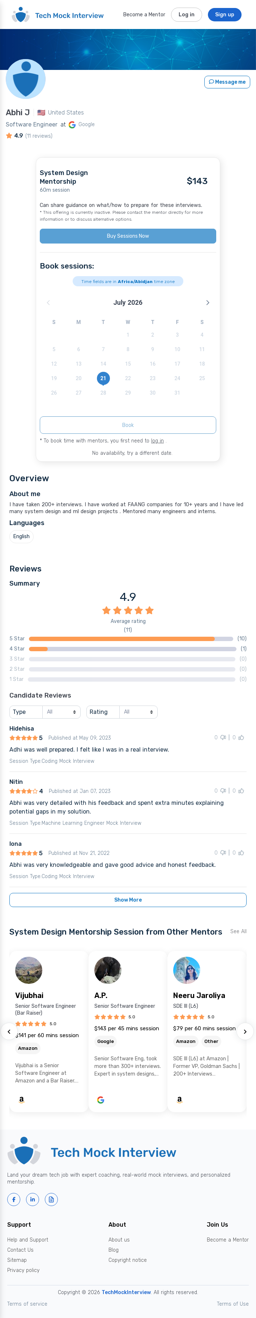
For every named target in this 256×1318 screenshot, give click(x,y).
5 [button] (53, 349)
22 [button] (128, 378)
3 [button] (177, 335)
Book (128, 425)
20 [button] (78, 378)
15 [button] (128, 364)
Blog (113, 1250)
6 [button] (78, 349)
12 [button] (54, 364)
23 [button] (152, 378)
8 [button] (128, 349)
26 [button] (54, 393)
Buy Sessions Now (128, 236)
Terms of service (27, 1304)
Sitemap (17, 1260)
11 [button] (202, 349)
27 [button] (78, 393)
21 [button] (103, 378)
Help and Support (27, 1240)
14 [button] (103, 364)
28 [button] (103, 393)
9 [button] (152, 349)
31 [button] (177, 393)
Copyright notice (127, 1260)
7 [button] (103, 349)
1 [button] (128, 335)
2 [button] (152, 335)
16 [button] (152, 364)
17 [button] (177, 364)
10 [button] (177, 349)
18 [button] (202, 364)
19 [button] (54, 378)
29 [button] (128, 393)
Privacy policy (23, 1270)
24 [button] (177, 378)
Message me (227, 82)
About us (119, 1240)
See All (238, 931)
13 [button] (78, 364)
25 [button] (202, 378)
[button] (207, 302)
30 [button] (152, 393)
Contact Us (20, 1250)
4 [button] (202, 335)
